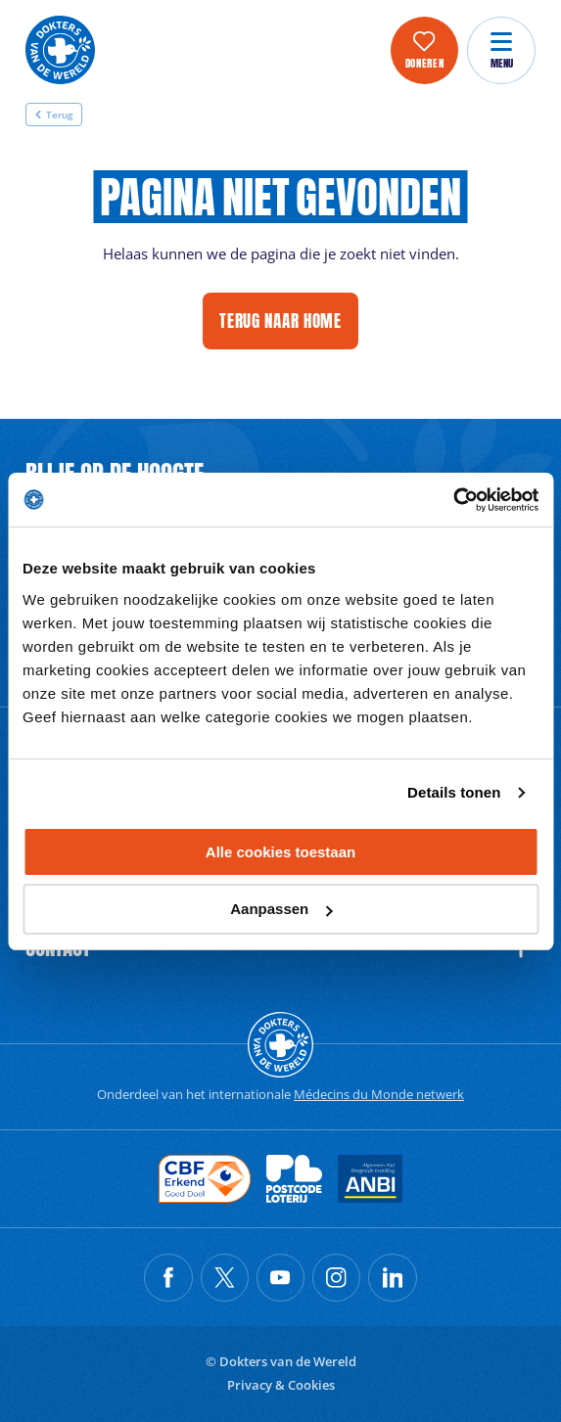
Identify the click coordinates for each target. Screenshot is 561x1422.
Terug (53, 114)
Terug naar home (280, 320)
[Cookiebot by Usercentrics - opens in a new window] (452, 500)
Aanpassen (281, 908)
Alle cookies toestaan (280, 852)
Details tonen (453, 792)
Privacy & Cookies (281, 1385)
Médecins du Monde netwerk (379, 1094)
